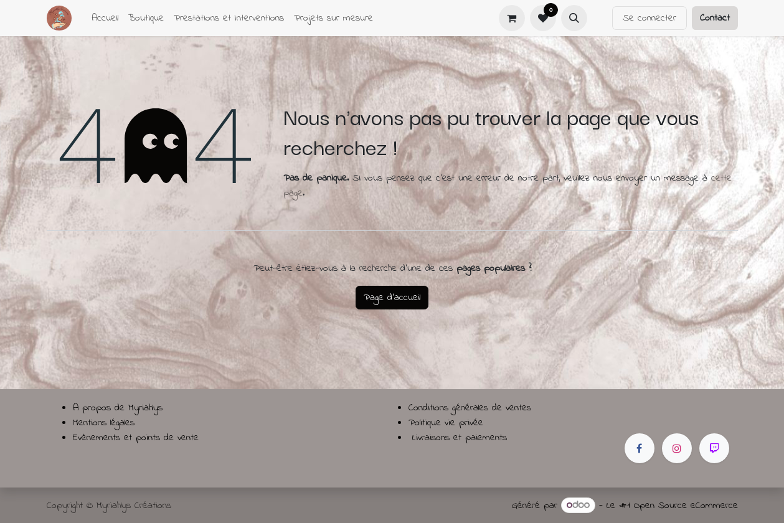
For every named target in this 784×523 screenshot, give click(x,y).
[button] (574, 18)
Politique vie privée (446, 422)
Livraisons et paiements (459, 437)
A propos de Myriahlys (118, 407)
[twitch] (714, 448)
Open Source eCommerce (686, 505)
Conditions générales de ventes (470, 407)
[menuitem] (105, 18)
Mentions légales (104, 422)
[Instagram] (677, 448)
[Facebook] (639, 448)
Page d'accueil (392, 297)
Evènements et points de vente (136, 437)
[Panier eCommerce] (512, 18)
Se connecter (649, 18)
